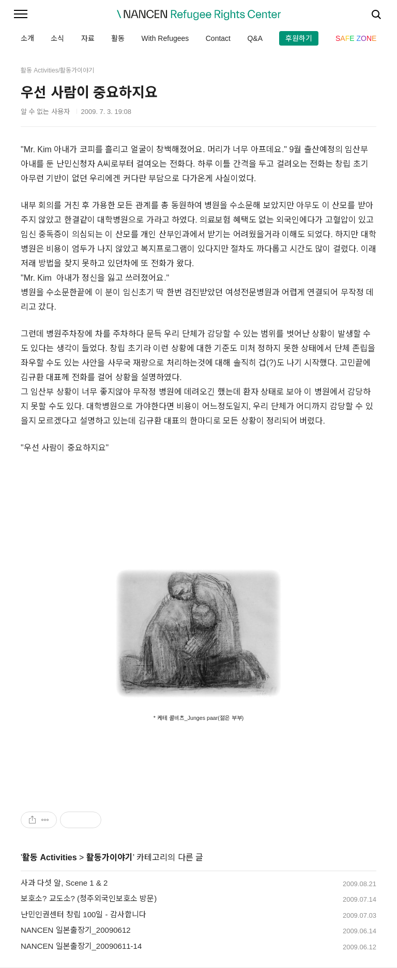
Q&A (255, 38)
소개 (27, 38)
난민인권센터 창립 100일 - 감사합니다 (83, 914)
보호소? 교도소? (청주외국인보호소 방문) (89, 898)
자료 (88, 38)
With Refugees (165, 38)
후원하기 (298, 38)
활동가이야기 (109, 857)
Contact (218, 38)
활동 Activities (49, 857)
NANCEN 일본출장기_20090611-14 (81, 946)
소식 (57, 38)
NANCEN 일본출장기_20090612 (76, 930)
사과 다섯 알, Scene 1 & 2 (64, 882)
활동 (118, 38)
